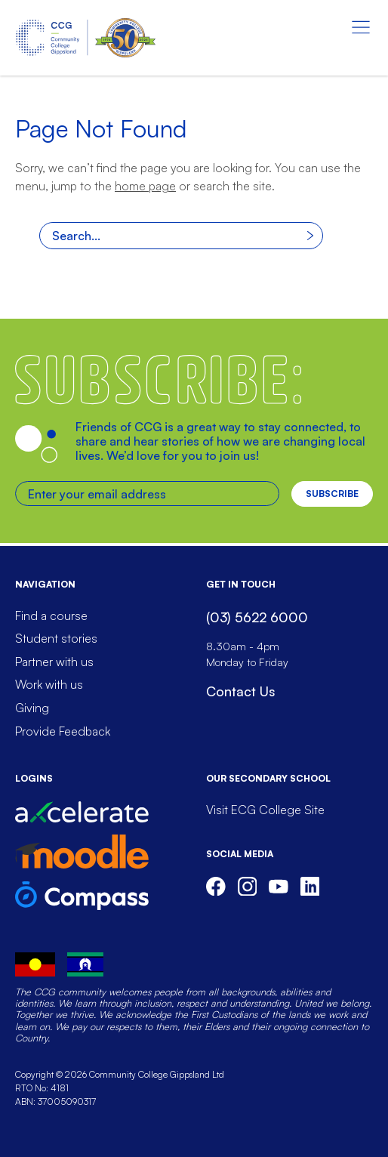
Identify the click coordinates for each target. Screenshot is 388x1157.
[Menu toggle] (361, 27)
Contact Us (240, 691)
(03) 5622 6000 (257, 617)
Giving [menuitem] (32, 707)
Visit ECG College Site (265, 809)
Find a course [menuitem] (51, 615)
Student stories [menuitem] (56, 638)
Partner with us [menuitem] (54, 661)
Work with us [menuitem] (49, 684)
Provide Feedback (62, 731)
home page (145, 185)
